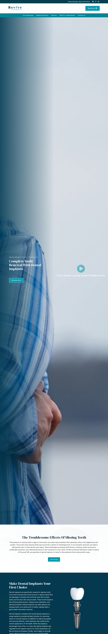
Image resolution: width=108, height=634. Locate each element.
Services (54, 15)
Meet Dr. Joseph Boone (67, 15)
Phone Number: (79, 2)
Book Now (92, 8)
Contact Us (81, 15)
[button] (16, 280)
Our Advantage (28, 15)
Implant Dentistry (42, 15)
